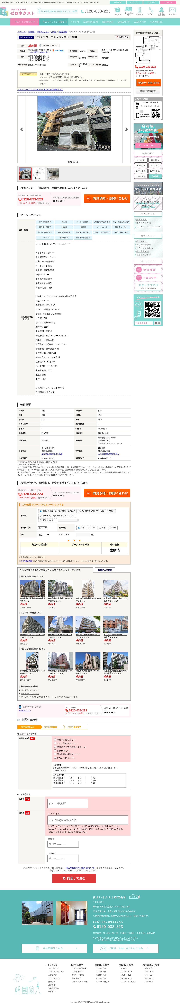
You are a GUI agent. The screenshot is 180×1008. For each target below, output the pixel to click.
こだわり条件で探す (80, 971)
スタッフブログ (54, 981)
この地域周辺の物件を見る (38, 52)
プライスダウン (155, 166)
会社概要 (51, 984)
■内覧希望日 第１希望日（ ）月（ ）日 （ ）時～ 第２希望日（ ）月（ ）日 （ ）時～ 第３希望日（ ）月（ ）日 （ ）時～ (88, 782)
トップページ (53, 971)
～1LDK (123, 971)
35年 (81, 528)
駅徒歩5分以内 (78, 978)
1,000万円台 (141, 171)
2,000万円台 (155, 171)
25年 (102, 528)
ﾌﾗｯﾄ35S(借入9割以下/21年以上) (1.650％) (96, 511)
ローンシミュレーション (150, 106)
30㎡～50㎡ (149, 974)
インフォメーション (56, 974)
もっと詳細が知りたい (60, 743)
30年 (92, 528)
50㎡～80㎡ (149, 978)
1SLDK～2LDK (126, 974)
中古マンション (43, 32)
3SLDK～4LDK (126, 981)
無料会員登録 (53, 991)
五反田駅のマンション (30, 690)
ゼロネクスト (25, 710)
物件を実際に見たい (59, 740)
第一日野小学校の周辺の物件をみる (35, 697)
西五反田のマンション (30, 694)
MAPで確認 (58, 50)
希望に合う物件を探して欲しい (64, 747)
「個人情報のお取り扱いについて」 (80, 870)
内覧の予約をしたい (59, 758)
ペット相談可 (77, 974)
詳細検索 (155, 176)
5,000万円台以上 (102, 984)
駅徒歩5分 (155, 160)
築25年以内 (140, 166)
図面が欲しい (56, 750)
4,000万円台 (101, 981)
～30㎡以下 (149, 971)
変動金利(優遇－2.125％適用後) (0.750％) (57, 511)
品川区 (53, 32)
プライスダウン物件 (80, 984)
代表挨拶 (51, 988)
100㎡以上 (149, 984)
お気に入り (134, 2)
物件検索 (118, 2)
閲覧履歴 (151, 2)
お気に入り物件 (105, 570)
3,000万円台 (141, 176)
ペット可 (140, 160)
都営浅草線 (62, 32)
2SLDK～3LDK (126, 978)
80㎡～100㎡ (150, 981)
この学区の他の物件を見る (52, 454)
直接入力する (47, 520)
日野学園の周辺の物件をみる (66, 697)
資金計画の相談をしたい (61, 754)
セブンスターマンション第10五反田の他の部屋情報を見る (40, 90)
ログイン (51, 994)
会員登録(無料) (26, 561)
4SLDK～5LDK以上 (128, 984)
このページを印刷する (149, 103)
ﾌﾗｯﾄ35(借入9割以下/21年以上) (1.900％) (57, 516)
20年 (113, 528)
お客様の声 (52, 978)
